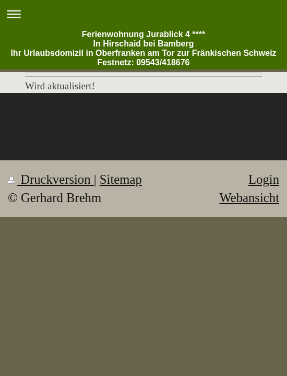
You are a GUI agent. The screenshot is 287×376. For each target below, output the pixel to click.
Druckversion (51, 179)
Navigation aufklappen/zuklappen (143, 14)
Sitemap (121, 179)
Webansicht (249, 198)
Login (263, 179)
